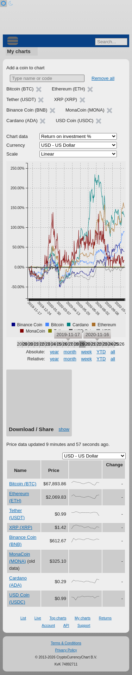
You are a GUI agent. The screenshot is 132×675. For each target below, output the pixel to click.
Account (48, 625)
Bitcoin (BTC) (22, 483)
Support (83, 625)
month (70, 351)
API (66, 625)
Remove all (103, 78)
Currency (15, 145)
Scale (12, 154)
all (113, 351)
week (86, 351)
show (64, 429)
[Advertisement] (39, 400)
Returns (105, 618)
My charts (19, 51)
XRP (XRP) (20, 527)
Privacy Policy (66, 650)
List (23, 618)
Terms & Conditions (66, 643)
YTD (101, 351)
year (54, 351)
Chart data (17, 136)
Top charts (57, 618)
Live (37, 618)
